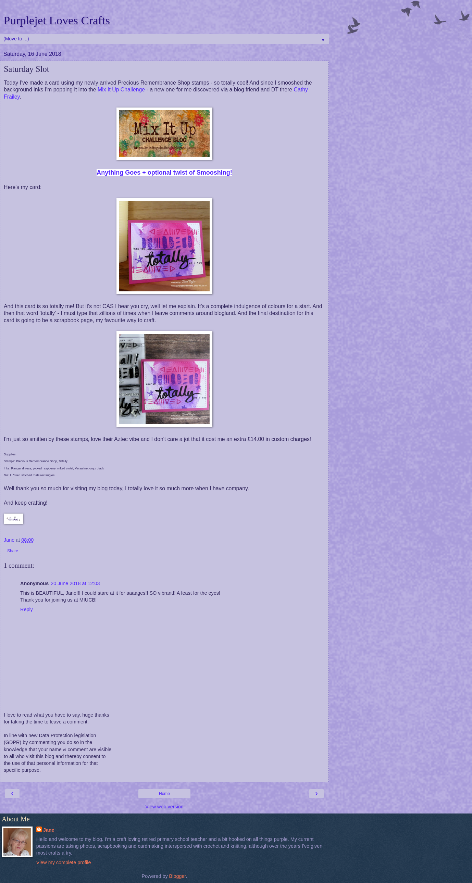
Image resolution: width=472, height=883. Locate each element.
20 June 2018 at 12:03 (75, 583)
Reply (26, 609)
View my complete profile (63, 862)
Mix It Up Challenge (121, 89)
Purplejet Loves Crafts (56, 20)
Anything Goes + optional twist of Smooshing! (164, 172)
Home (164, 793)
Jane (48, 830)
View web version (164, 806)
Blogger (177, 876)
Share (12, 550)
